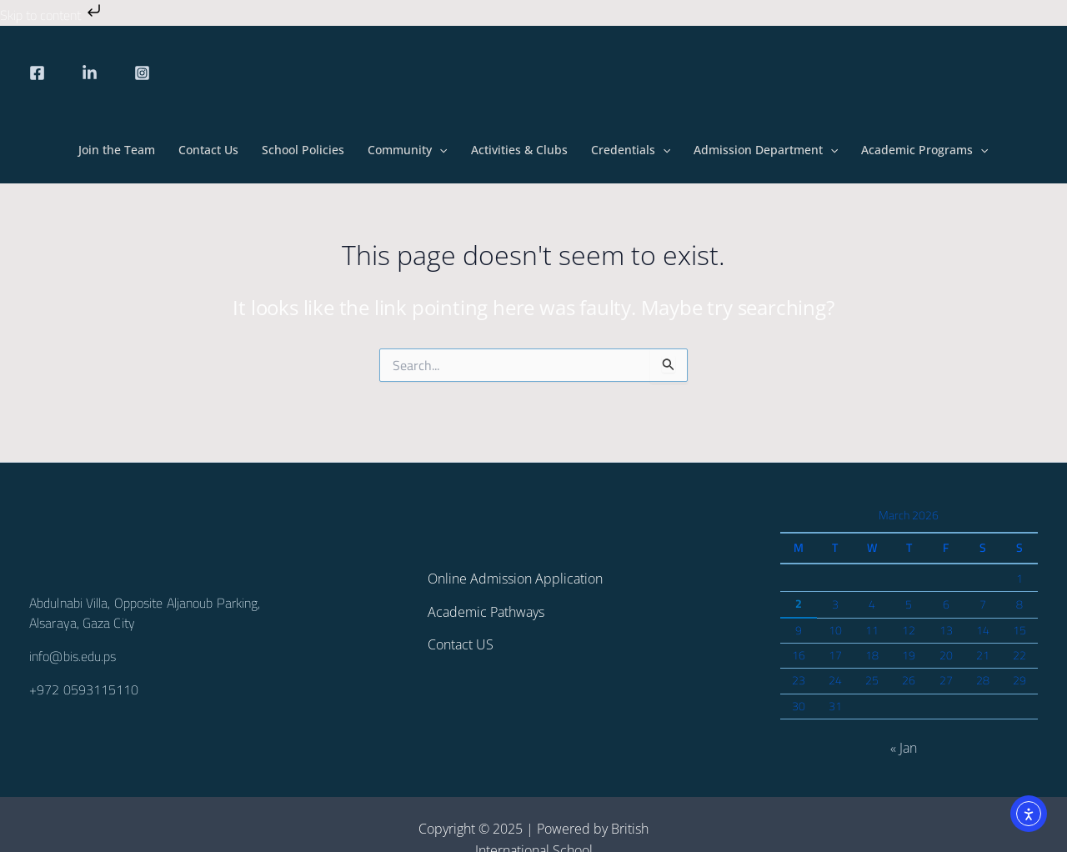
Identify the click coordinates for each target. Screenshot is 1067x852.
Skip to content (52, 15)
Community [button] (407, 150)
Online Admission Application (515, 578)
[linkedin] (90, 73)
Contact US (460, 644)
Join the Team (116, 150)
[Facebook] (37, 73)
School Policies (303, 150)
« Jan (903, 748)
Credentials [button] (630, 150)
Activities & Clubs (519, 150)
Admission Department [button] (766, 150)
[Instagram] (142, 73)
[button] (439, 150)
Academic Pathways (486, 612)
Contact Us (208, 150)
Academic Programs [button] (924, 150)
